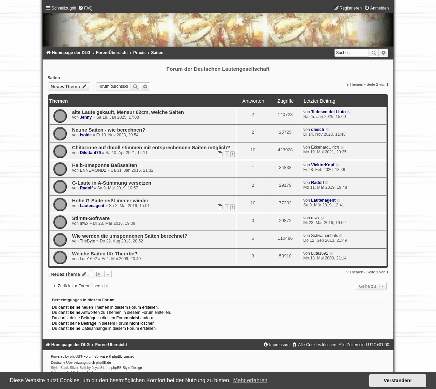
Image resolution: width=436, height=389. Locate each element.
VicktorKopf (322, 165)
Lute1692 (88, 258)
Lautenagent (92, 205)
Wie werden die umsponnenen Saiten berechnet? (130, 236)
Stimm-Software (91, 218)
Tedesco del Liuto (328, 111)
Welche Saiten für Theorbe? (105, 253)
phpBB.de (103, 363)
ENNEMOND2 (93, 170)
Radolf (86, 188)
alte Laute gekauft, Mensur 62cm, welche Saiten (128, 112)
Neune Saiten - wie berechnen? (108, 130)
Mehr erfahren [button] (250, 380)
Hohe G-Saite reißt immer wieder (110, 200)
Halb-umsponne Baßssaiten (104, 165)
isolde (86, 135)
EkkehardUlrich (325, 147)
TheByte (87, 241)
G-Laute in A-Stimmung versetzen (112, 183)
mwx (84, 223)
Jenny (86, 117)
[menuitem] (85, 8)
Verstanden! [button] (398, 380)
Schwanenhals (324, 235)
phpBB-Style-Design (126, 368)
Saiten (54, 77)
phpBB (75, 356)
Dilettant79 (90, 152)
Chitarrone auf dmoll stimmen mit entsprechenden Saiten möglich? (151, 147)
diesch (317, 129)
